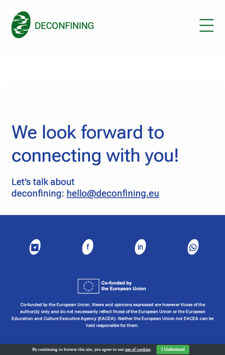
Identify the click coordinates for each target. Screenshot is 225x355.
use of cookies (137, 349)
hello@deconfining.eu (113, 193)
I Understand (173, 349)
